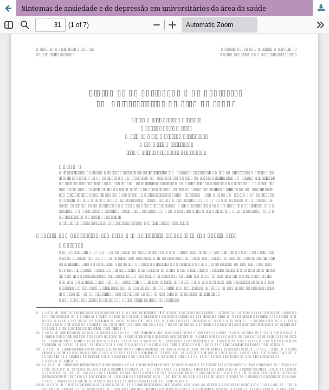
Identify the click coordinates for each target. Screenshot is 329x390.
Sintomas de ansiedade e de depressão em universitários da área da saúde (144, 8)
